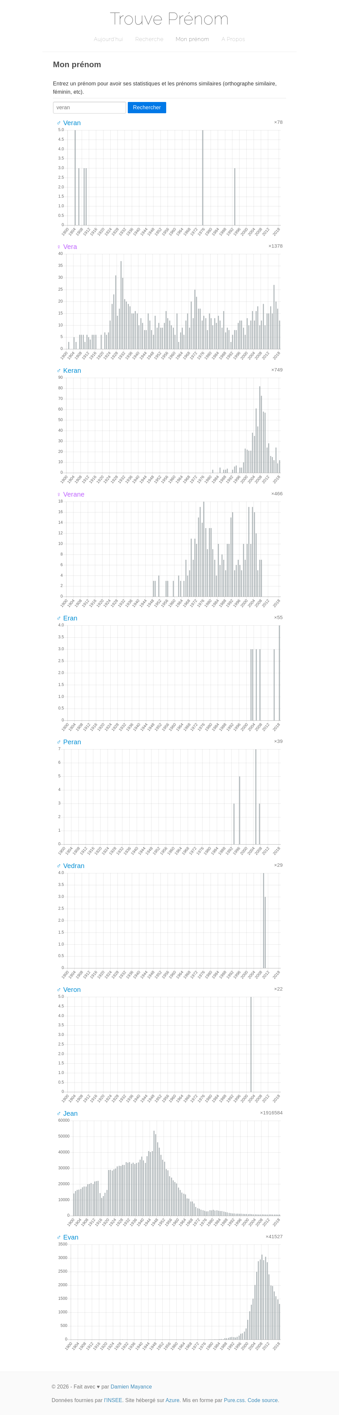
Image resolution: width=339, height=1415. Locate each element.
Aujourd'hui (108, 39)
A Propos (233, 39)
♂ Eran (66, 618)
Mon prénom (192, 39)
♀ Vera (66, 246)
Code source (263, 1400)
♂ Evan (67, 1237)
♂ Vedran (70, 865)
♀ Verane (70, 494)
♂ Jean (67, 1113)
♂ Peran (68, 742)
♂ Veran (68, 122)
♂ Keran (68, 370)
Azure (172, 1400)
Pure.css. (235, 1400)
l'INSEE (113, 1400)
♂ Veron (68, 989)
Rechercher (147, 107)
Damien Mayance (131, 1387)
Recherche (149, 39)
